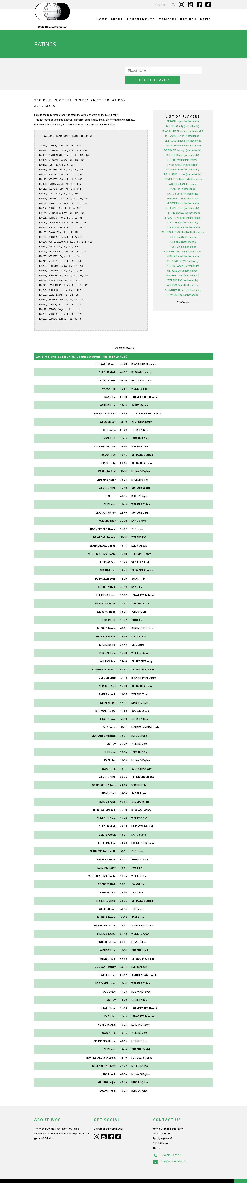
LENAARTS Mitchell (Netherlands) (182, 208)
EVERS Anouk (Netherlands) (182, 155)
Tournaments (141, 19)
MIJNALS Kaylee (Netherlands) (183, 218)
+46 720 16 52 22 (167, 1146)
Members (168, 19)
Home (102, 19)
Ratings (188, 19)
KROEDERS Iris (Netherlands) (183, 194)
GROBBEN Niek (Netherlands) (182, 160)
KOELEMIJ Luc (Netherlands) (183, 189)
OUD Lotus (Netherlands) (183, 232)
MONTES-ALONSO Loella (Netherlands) (183, 223)
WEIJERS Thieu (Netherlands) (182, 266)
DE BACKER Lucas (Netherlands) (183, 131)
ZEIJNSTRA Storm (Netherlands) (182, 281)
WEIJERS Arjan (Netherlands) (182, 256)
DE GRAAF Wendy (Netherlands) (183, 136)
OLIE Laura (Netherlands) (183, 228)
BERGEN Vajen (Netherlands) (183, 112)
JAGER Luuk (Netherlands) (182, 175)
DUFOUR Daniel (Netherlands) (182, 146)
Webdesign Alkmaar (49, 1176)
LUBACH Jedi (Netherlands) (182, 213)
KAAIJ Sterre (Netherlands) (182, 184)
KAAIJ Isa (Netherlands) (182, 179)
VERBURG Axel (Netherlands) (183, 247)
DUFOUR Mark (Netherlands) (182, 150)
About (117, 19)
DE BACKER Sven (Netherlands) (182, 126)
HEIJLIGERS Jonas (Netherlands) (182, 165)
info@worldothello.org (169, 1152)
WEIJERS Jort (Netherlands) (182, 261)
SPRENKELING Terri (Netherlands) (183, 242)
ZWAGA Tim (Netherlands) (183, 285)
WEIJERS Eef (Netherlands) (182, 271)
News (205, 19)
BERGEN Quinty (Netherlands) (182, 117)
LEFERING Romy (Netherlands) (183, 203)
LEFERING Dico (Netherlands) (182, 199)
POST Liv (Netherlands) (183, 237)
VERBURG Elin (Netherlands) (182, 252)
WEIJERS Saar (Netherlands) (183, 276)
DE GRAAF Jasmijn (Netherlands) (182, 141)
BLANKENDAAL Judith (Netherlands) (182, 122)
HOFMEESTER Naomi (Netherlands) (183, 170)
